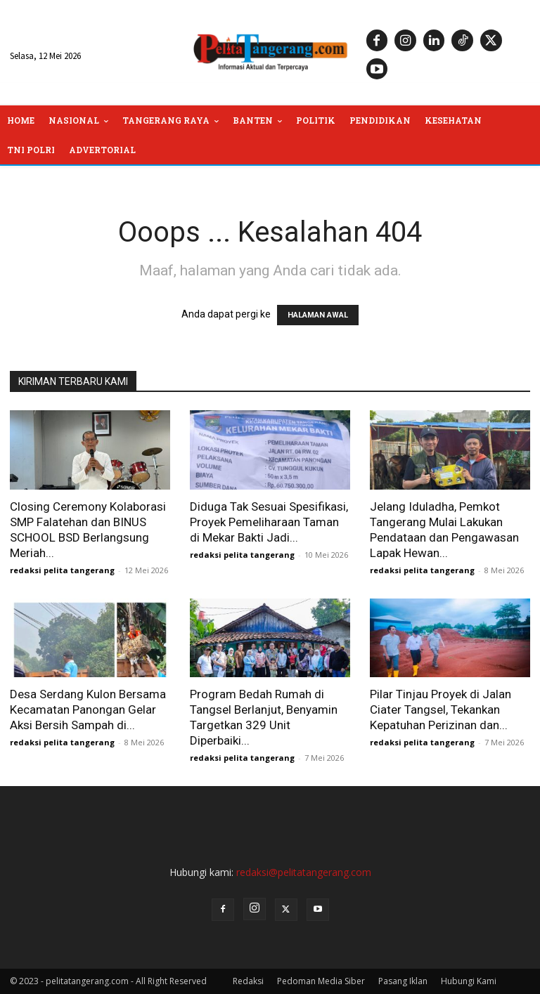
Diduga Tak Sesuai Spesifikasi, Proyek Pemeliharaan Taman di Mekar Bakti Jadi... (269, 521)
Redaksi (248, 981)
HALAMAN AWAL (318, 315)
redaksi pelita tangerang (62, 570)
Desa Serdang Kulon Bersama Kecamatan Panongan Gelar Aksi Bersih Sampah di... (88, 709)
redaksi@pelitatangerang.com (303, 872)
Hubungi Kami (468, 981)
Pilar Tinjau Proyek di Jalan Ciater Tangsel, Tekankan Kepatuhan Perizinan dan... (440, 709)
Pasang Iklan (403, 981)
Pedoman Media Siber (321, 981)
